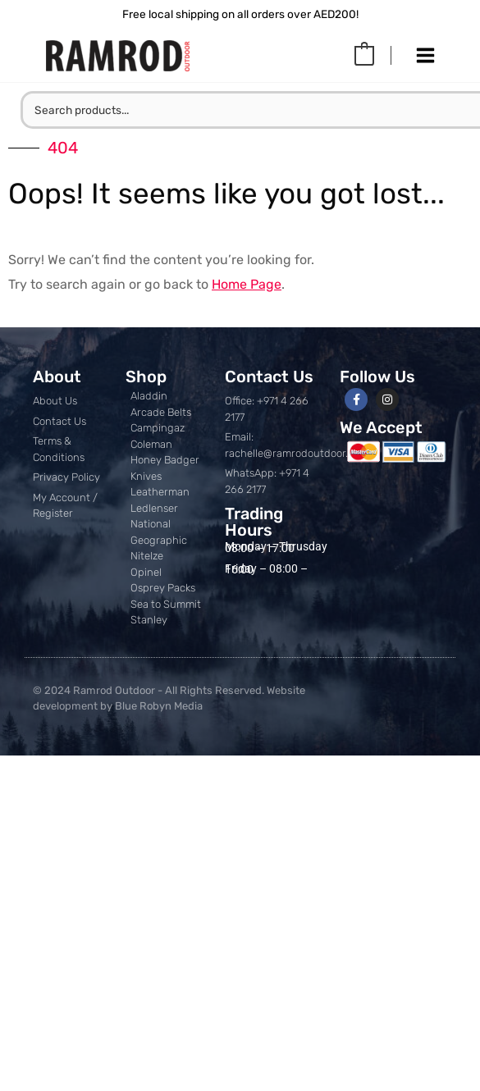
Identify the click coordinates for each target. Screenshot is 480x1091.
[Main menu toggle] (426, 56)
